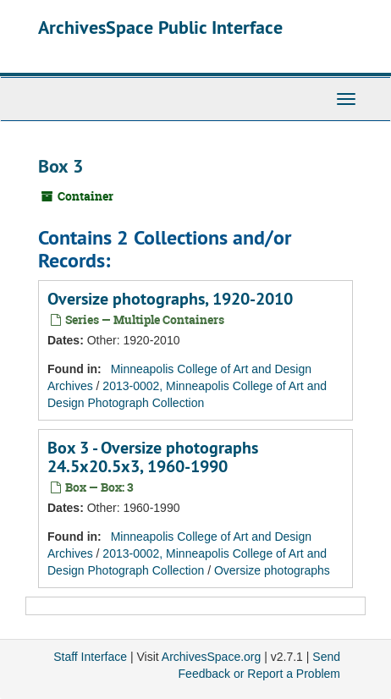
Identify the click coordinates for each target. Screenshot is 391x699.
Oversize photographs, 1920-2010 (170, 299)
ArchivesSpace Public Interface (160, 27)
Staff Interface (90, 656)
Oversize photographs (272, 570)
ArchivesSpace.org (212, 656)
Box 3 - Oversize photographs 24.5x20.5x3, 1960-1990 (152, 457)
